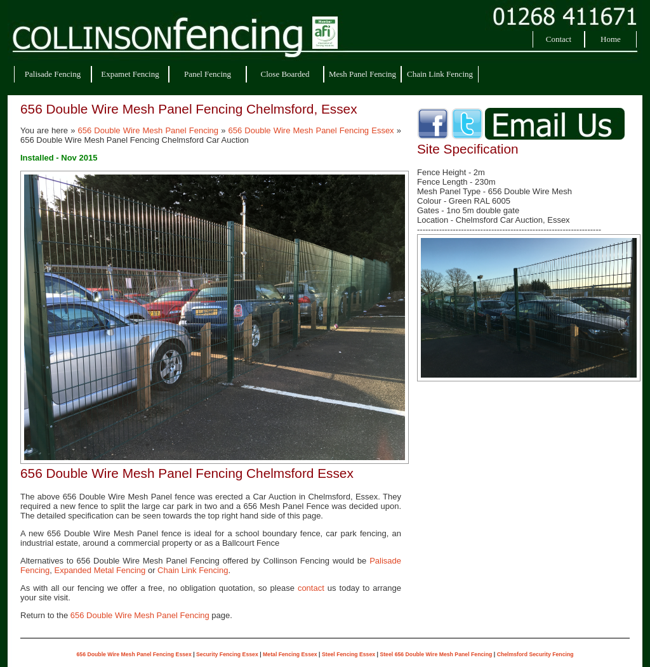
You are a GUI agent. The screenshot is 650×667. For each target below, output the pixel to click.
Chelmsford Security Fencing (535, 654)
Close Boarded (285, 74)
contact (311, 588)
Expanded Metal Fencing (99, 570)
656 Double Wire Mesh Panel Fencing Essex (311, 130)
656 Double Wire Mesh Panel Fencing (148, 130)
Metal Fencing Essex (290, 654)
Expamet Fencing (130, 74)
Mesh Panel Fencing (362, 74)
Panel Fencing (207, 74)
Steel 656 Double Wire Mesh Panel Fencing (436, 654)
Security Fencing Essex (227, 654)
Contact (558, 39)
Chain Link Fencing (440, 74)
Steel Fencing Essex (348, 654)
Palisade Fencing (53, 74)
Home (610, 39)
